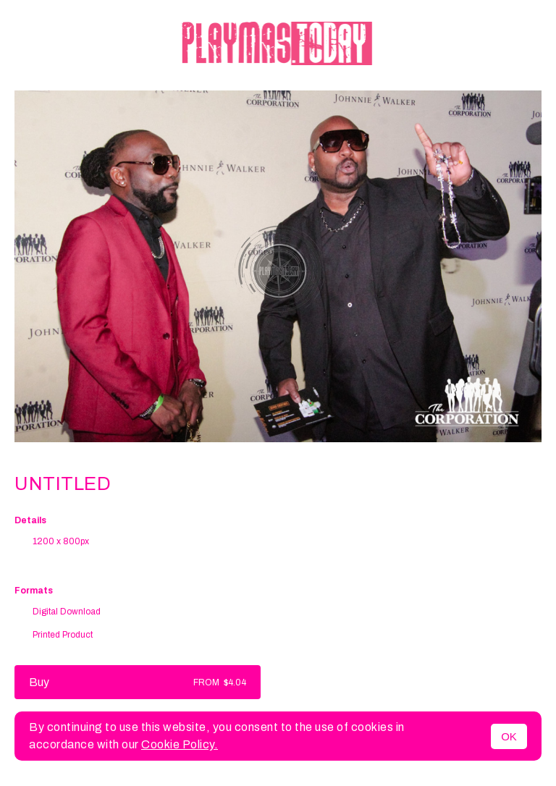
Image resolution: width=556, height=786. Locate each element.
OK (509, 736)
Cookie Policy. (179, 744)
